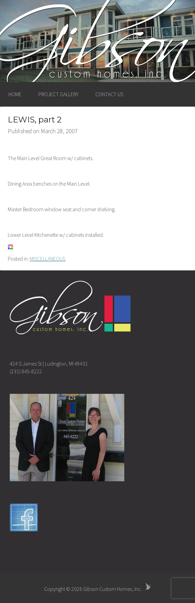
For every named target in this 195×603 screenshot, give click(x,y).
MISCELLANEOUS (47, 258)
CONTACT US (109, 94)
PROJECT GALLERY (58, 94)
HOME (15, 94)
